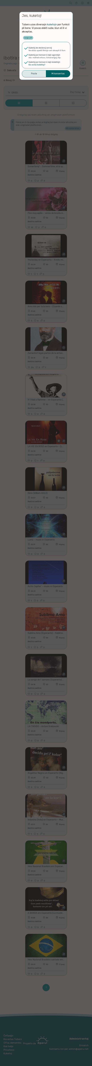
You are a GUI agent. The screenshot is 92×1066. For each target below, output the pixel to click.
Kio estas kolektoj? (37, 65)
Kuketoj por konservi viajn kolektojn (44, 62)
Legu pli (28, 38)
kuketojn (52, 24)
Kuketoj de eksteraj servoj (40, 48)
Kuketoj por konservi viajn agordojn (44, 55)
